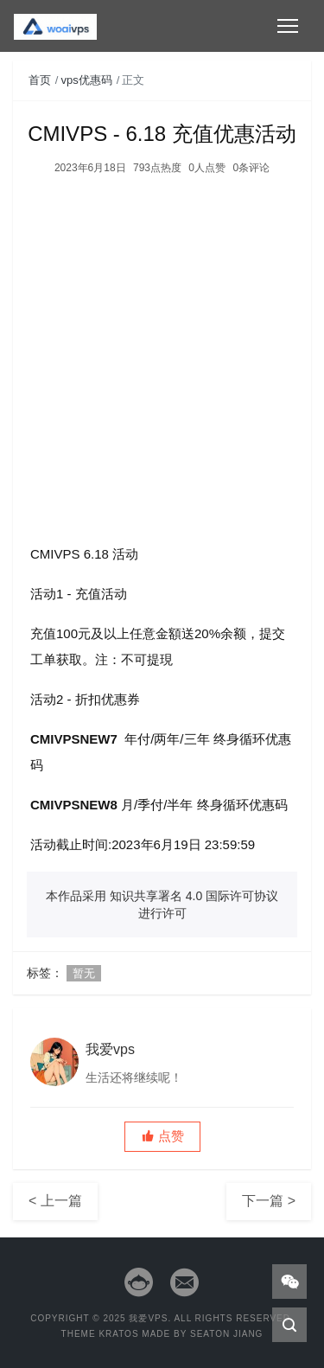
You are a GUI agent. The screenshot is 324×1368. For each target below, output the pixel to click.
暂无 (84, 973)
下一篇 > (268, 1200)
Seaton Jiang (226, 1334)
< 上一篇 (55, 1200)
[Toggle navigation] (287, 26)
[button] (162, 1137)
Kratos (118, 1334)
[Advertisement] (162, 350)
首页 (40, 80)
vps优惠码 (86, 80)
